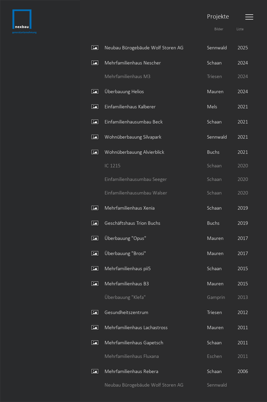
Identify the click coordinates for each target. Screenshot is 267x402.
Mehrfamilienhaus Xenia (130, 208)
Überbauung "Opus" (125, 238)
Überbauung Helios (124, 91)
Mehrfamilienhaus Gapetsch (134, 342)
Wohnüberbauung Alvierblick (134, 152)
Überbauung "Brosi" (125, 253)
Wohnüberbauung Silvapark (133, 137)
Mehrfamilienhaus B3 (127, 283)
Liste (240, 29)
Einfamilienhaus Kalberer (130, 106)
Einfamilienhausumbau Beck (134, 122)
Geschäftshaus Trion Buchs (132, 223)
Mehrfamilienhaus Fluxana (132, 356)
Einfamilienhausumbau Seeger (136, 179)
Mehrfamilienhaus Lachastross (136, 327)
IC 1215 (112, 165)
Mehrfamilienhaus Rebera (131, 371)
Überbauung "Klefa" (125, 297)
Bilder (218, 29)
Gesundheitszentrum (126, 312)
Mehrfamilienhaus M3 (127, 76)
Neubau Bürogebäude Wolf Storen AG (144, 47)
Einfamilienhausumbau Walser (136, 193)
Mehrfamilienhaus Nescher (133, 63)
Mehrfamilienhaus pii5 (128, 268)
